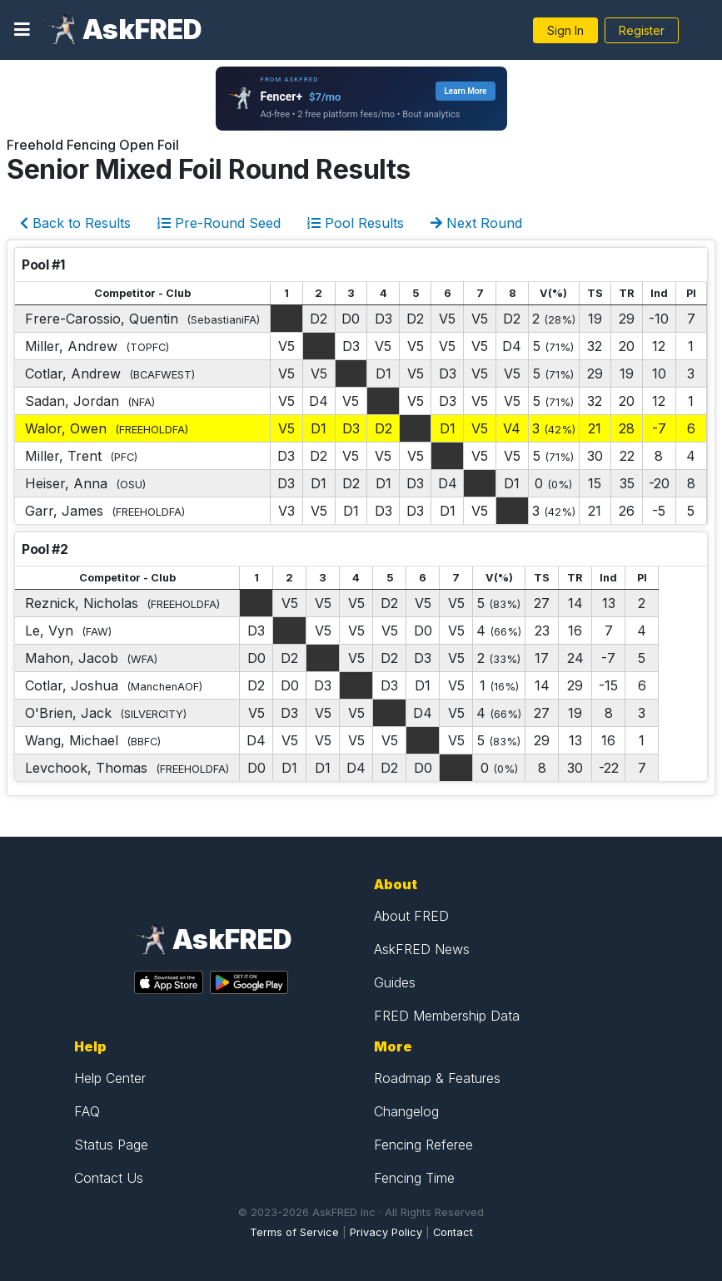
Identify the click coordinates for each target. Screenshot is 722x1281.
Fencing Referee (423, 1144)
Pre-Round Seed (219, 223)
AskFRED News (422, 949)
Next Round (476, 223)
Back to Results (75, 223)
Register (642, 30)
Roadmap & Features (437, 1078)
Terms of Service (294, 1232)
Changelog (406, 1111)
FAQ (87, 1111)
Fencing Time (414, 1178)
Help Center (110, 1078)
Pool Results (355, 223)
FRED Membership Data (447, 1015)
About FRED (411, 916)
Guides (395, 982)
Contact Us (108, 1178)
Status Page (111, 1144)
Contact (453, 1232)
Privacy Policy (386, 1232)
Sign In (565, 30)
